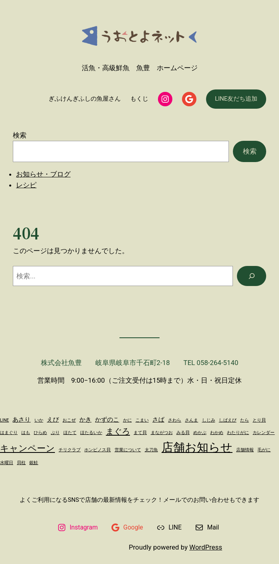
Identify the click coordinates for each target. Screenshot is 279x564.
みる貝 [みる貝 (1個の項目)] (183, 432)
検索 (19, 135)
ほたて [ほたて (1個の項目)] (70, 432)
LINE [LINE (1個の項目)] (4, 420)
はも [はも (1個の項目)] (25, 432)
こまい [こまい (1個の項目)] (142, 420)
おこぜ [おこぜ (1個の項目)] (69, 420)
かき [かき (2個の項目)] (85, 419)
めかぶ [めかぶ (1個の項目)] (199, 432)
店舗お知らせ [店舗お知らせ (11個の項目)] (197, 447)
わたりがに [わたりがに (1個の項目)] (238, 432)
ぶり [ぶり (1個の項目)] (55, 432)
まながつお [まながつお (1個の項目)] (162, 432)
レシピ (26, 185)
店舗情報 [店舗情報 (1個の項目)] (245, 449)
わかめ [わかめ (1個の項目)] (216, 432)
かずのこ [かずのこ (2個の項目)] (107, 419)
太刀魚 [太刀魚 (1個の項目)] (151, 449)
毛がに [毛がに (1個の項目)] (264, 449)
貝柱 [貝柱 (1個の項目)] (21, 462)
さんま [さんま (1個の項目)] (191, 420)
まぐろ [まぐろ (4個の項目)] (118, 431)
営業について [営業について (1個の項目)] (128, 449)
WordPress (205, 547)
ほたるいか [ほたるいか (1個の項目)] (91, 432)
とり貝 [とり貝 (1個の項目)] (259, 420)
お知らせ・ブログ (43, 174)
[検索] (251, 276)
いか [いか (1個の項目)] (38, 420)
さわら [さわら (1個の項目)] (174, 420)
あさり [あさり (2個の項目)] (21, 419)
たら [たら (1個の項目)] (244, 420)
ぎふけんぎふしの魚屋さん (85, 98)
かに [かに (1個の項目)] (127, 420)
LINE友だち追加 (236, 98)
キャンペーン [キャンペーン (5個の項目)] (27, 448)
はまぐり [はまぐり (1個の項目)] (9, 432)
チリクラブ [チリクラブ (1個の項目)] (70, 449)
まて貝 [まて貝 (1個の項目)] (140, 432)
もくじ (139, 98)
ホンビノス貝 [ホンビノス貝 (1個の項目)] (97, 449)
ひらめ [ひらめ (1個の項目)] (40, 432)
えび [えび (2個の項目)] (53, 419)
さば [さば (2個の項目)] (158, 419)
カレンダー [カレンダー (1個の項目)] (264, 432)
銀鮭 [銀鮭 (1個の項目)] (33, 462)
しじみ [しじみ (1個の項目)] (208, 420)
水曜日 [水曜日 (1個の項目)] (6, 462)
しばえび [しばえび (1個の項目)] (228, 420)
